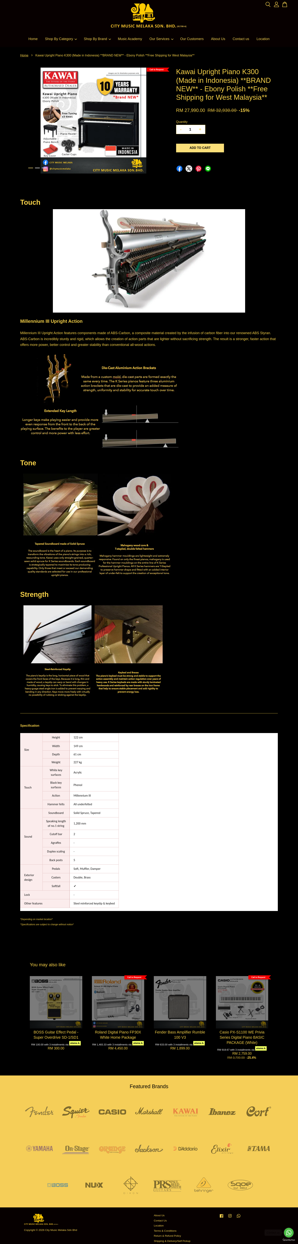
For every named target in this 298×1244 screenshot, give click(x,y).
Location (263, 39)
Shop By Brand (97, 39)
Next (161, 121)
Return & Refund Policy (167, 1235)
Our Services (161, 39)
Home (33, 39)
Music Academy (130, 39)
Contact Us (160, 1220)
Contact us (241, 39)
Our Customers (192, 39)
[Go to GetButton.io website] (289, 1240)
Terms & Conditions (165, 1230)
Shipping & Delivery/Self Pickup (172, 1241)
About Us (218, 39)
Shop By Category (61, 39)
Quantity (182, 121)
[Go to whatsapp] (289, 1232)
